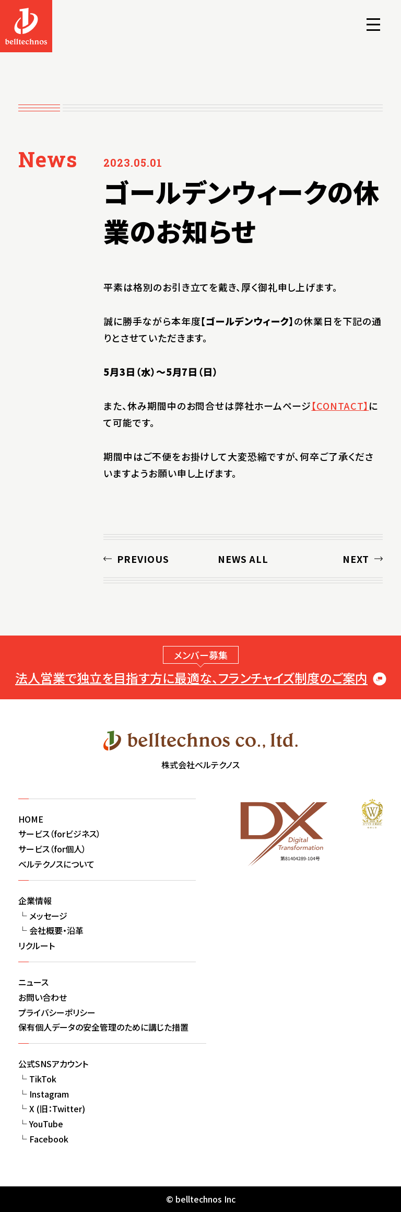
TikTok (42, 1078)
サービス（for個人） (52, 848)
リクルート (36, 945)
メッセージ (48, 915)
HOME (30, 819)
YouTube (46, 1123)
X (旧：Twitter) (57, 1108)
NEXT (356, 558)
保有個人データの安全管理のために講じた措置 (103, 1027)
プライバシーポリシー (57, 1012)
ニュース (33, 982)
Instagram (49, 1094)
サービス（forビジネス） (59, 833)
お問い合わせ (42, 997)
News (47, 159)
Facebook (48, 1139)
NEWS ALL (243, 558)
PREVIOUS (143, 558)
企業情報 (35, 900)
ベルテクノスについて (56, 864)
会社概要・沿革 (56, 930)
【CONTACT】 (340, 405)
